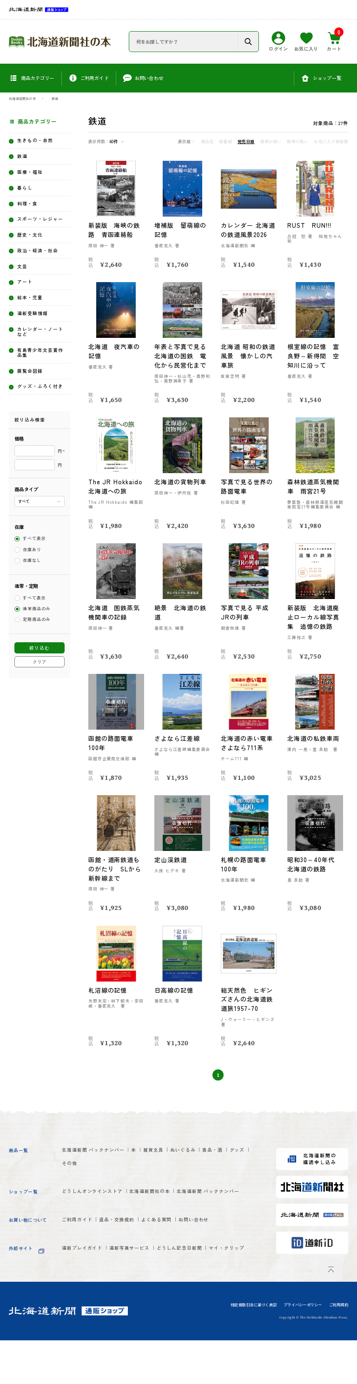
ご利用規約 (338, 1348)
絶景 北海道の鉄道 (180, 622)
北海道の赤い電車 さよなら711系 (249, 752)
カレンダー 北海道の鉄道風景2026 (249, 230)
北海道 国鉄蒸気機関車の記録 (114, 622)
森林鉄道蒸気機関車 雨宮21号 (313, 486)
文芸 (24, 295)
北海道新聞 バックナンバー (102, 1160)
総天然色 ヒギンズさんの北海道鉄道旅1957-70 (247, 1008)
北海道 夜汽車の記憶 (114, 351)
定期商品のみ (37, 673)
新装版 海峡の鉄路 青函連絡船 (114, 230)
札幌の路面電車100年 (244, 873)
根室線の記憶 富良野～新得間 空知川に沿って (313, 355)
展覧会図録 (34, 413)
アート (27, 312)
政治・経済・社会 (40, 274)
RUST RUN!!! (310, 225)
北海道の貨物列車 (180, 481)
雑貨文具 (181, 1160)
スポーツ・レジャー (40, 232)
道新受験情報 (37, 347)
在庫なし (32, 614)
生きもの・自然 (40, 141)
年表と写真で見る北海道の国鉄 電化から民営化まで (180, 355)
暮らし (27, 194)
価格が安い (271, 141)
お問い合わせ (234, 1249)
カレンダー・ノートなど (40, 369)
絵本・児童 (34, 330)
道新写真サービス (150, 1279)
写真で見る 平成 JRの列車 (245, 622)
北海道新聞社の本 (22, 98)
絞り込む (39, 702)
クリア (39, 715)
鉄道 (55, 98)
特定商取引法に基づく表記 (254, 1348)
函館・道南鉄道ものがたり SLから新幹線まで (115, 878)
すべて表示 (35, 592)
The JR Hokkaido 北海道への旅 (114, 491)
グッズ (107, 1175)
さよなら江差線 (177, 747)
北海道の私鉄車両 (313, 747)
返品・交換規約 (134, 1249)
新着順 (225, 141)
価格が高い (297, 141)
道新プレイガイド (88, 1279)
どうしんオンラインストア (101, 1204)
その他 (136, 1175)
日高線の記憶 (174, 999)
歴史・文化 (34, 253)
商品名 (207, 141)
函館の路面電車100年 (111, 752)
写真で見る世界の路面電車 (247, 486)
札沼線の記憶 (108, 999)
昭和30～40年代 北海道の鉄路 (315, 873)
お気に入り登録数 (331, 141)
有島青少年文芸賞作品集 (40, 393)
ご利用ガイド (81, 1249)
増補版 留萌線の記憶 (180, 230)
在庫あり (32, 603)
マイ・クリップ (85, 1295)
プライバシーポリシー (303, 1348)
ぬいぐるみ (219, 1160)
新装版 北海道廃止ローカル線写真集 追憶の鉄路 (313, 626)
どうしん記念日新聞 (215, 1279)
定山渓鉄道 (171, 868)
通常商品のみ (37, 663)
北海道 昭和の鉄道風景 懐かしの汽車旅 (249, 355)
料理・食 (30, 211)
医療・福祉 (34, 176)
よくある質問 (185, 1249)
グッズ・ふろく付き (40, 435)
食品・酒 (75, 1175)
